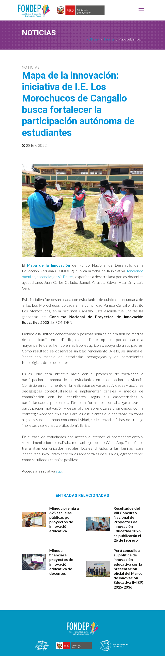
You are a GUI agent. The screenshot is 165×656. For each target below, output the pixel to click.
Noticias (31, 67)
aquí (59, 471)
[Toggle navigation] (141, 10)
